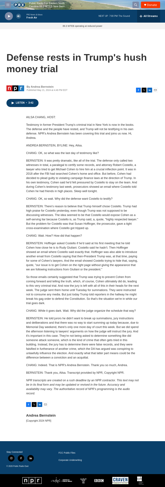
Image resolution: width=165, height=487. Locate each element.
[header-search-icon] (135, 5)
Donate (152, 5)
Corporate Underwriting (70, 460)
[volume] (18, 16)
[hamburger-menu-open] (8, 5)
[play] (8, 16)
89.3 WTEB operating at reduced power (82, 26)
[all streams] (148, 16)
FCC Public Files (66, 453)
